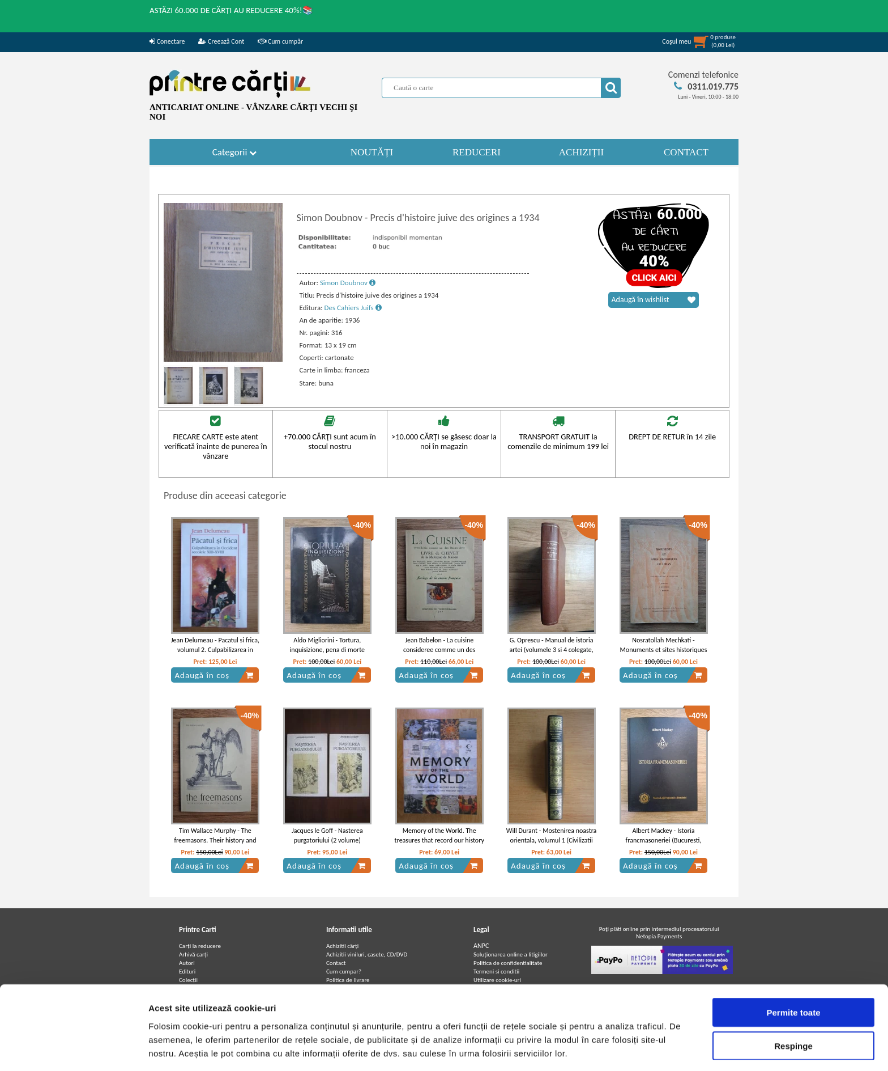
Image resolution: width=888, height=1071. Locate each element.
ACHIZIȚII (581, 152)
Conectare (167, 41)
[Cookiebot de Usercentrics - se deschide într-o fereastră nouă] (73, 1048)
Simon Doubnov (347, 282)
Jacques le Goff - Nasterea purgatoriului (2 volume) (327, 835)
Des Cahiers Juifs (353, 307)
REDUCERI (476, 152)
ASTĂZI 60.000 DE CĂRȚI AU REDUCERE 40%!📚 (231, 10)
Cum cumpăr (280, 41)
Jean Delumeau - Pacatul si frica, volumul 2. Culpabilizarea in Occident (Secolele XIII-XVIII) (215, 649)
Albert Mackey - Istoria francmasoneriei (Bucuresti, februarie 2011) (664, 840)
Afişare (566, 1048)
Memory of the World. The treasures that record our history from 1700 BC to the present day (439, 840)
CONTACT (686, 152)
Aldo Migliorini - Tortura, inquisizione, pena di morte (327, 645)
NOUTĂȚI (372, 152)
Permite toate (793, 971)
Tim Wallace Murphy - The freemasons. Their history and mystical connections (215, 840)
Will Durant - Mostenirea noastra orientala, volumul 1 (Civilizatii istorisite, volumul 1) (551, 840)
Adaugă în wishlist (653, 300)
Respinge (793, 1005)
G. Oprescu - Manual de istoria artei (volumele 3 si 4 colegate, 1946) (551, 649)
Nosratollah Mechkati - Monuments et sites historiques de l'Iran (663, 649)
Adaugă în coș (214, 675)
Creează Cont (221, 41)
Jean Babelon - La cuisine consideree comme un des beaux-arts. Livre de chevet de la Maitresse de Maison (439, 654)
